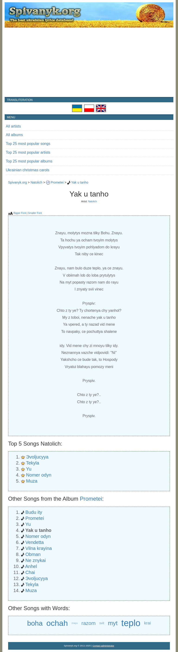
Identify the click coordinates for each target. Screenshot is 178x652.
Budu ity (33, 512)
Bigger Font (19, 213)
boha (35, 623)
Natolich (36, 182)
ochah (57, 623)
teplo (130, 623)
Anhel (31, 566)
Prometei (57, 182)
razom (88, 623)
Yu (28, 468)
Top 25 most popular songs (28, 144)
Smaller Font (35, 213)
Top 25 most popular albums (29, 161)
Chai (30, 572)
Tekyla (32, 462)
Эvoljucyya (37, 456)
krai (147, 623)
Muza (32, 481)
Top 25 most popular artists (28, 152)
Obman (33, 554)
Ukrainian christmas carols (27, 170)
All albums (14, 135)
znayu (75, 623)
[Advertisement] (89, 62)
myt (113, 623)
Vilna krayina (38, 548)
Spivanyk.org (17, 182)
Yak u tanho (79, 182)
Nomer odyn (38, 474)
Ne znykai (35, 560)
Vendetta (34, 542)
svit (101, 623)
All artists (13, 126)
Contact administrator (103, 645)
